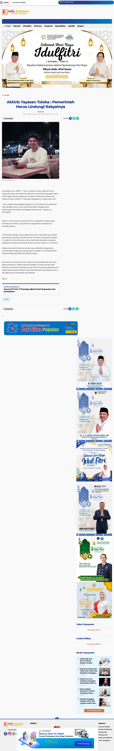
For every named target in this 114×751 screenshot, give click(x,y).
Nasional (49, 26)
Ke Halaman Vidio (94, 630)
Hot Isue (38, 26)
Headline (27, 26)
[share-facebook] (70, 118)
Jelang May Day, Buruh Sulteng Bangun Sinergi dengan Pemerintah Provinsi (87, 661)
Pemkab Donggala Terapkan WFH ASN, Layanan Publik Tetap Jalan (88, 701)
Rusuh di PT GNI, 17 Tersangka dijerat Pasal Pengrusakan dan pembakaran (29, 290)
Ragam (81, 26)
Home (6, 3)
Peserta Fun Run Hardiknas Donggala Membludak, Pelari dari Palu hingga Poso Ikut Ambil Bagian (88, 681)
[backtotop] (57, 719)
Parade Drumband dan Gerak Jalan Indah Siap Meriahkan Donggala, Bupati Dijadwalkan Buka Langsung (88, 671)
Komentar (8, 118)
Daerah (17, 26)
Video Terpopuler (85, 624)
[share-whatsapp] (77, 118)
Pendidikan (61, 26)
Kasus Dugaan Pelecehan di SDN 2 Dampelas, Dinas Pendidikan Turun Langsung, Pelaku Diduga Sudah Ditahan (88, 691)
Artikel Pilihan (83, 638)
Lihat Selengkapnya (94, 710)
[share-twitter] (73, 118)
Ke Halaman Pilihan (94, 644)
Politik (72, 26)
